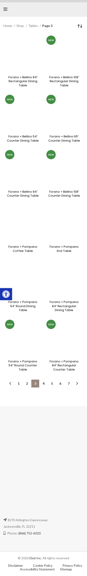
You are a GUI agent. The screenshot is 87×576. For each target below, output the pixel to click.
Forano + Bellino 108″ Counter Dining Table (64, 194)
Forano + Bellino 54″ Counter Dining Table (23, 138)
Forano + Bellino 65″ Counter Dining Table (64, 138)
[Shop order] (80, 25)
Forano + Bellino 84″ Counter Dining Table (23, 194)
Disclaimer (15, 565)
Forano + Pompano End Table (64, 249)
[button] (6, 294)
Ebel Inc (35, 558)
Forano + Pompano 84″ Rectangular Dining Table (64, 306)
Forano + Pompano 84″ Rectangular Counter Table (64, 365)
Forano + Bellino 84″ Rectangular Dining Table (23, 81)
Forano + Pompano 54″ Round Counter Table (22, 365)
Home (8, 26)
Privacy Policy (72, 565)
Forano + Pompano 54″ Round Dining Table (22, 306)
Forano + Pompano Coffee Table (22, 249)
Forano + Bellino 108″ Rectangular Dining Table (64, 81)
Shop (20, 26)
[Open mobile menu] (5, 9)
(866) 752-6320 (29, 533)
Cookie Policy (43, 565)
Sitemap (66, 569)
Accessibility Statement (37, 569)
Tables (33, 26)
